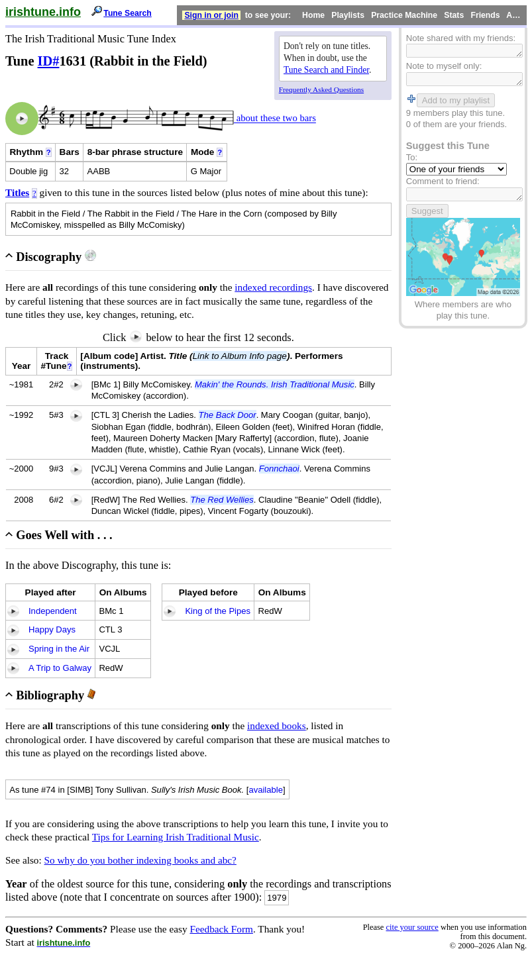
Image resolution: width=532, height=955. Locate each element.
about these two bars (275, 118)
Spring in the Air (58, 649)
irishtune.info (43, 12)
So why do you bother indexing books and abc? (140, 860)
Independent (52, 611)
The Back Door (227, 415)
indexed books (276, 725)
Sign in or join (211, 15)
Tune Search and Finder (326, 70)
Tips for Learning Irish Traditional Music (175, 836)
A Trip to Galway (59, 668)
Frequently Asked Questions (321, 89)
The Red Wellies (221, 500)
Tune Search (127, 13)
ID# (49, 61)
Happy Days (52, 629)
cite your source (412, 927)
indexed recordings (273, 287)
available (265, 790)
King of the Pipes (217, 611)
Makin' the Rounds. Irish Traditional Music (274, 384)
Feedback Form (221, 928)
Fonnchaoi (279, 469)
